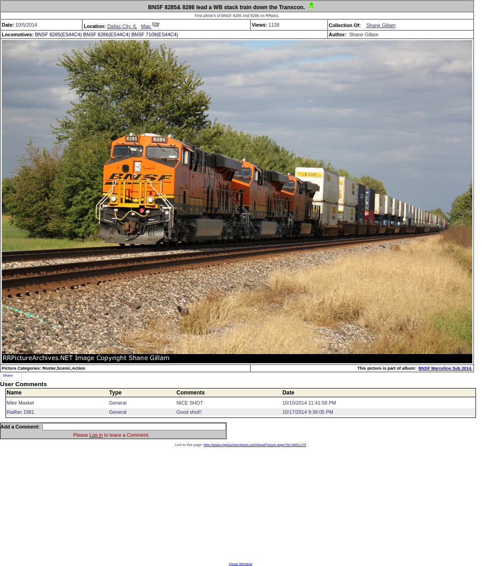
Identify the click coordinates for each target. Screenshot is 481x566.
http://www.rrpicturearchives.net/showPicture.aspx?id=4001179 (255, 445)
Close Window (240, 564)
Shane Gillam (381, 25)
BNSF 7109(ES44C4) (154, 34)
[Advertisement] (241, 504)
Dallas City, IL (122, 26)
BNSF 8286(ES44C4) (106, 34)
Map (150, 26)
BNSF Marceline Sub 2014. (445, 368)
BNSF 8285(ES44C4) (58, 34)
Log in (96, 435)
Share (7, 375)
